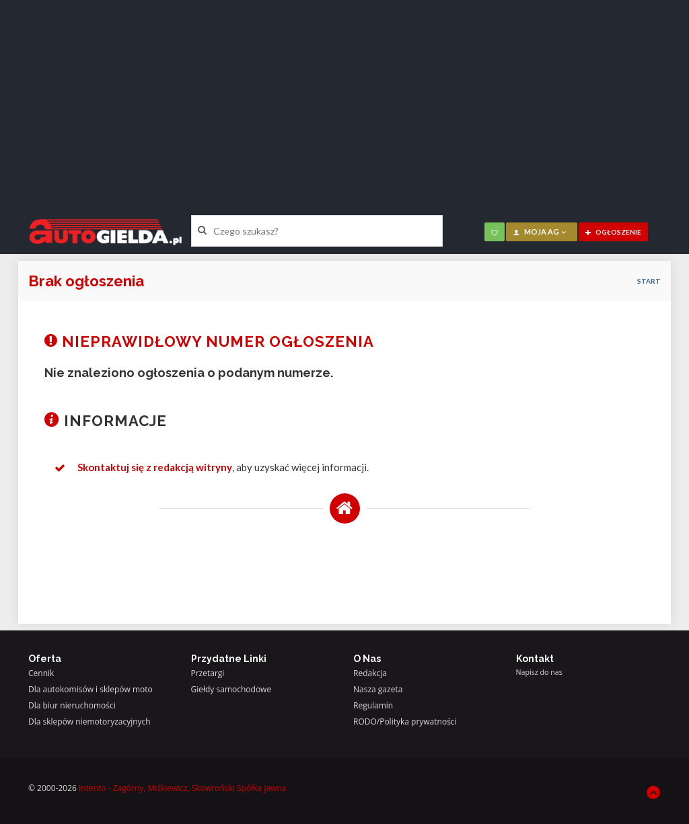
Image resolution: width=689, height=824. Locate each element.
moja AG (540, 231)
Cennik (41, 673)
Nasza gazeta (377, 689)
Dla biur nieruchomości (72, 705)
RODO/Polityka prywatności (405, 721)
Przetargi (208, 673)
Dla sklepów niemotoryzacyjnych (89, 721)
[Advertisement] (344, 97)
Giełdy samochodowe (231, 689)
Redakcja (370, 673)
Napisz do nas (539, 672)
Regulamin (373, 705)
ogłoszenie (613, 232)
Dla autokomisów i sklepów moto (90, 689)
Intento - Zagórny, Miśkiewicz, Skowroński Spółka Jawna (183, 788)
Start (649, 281)
